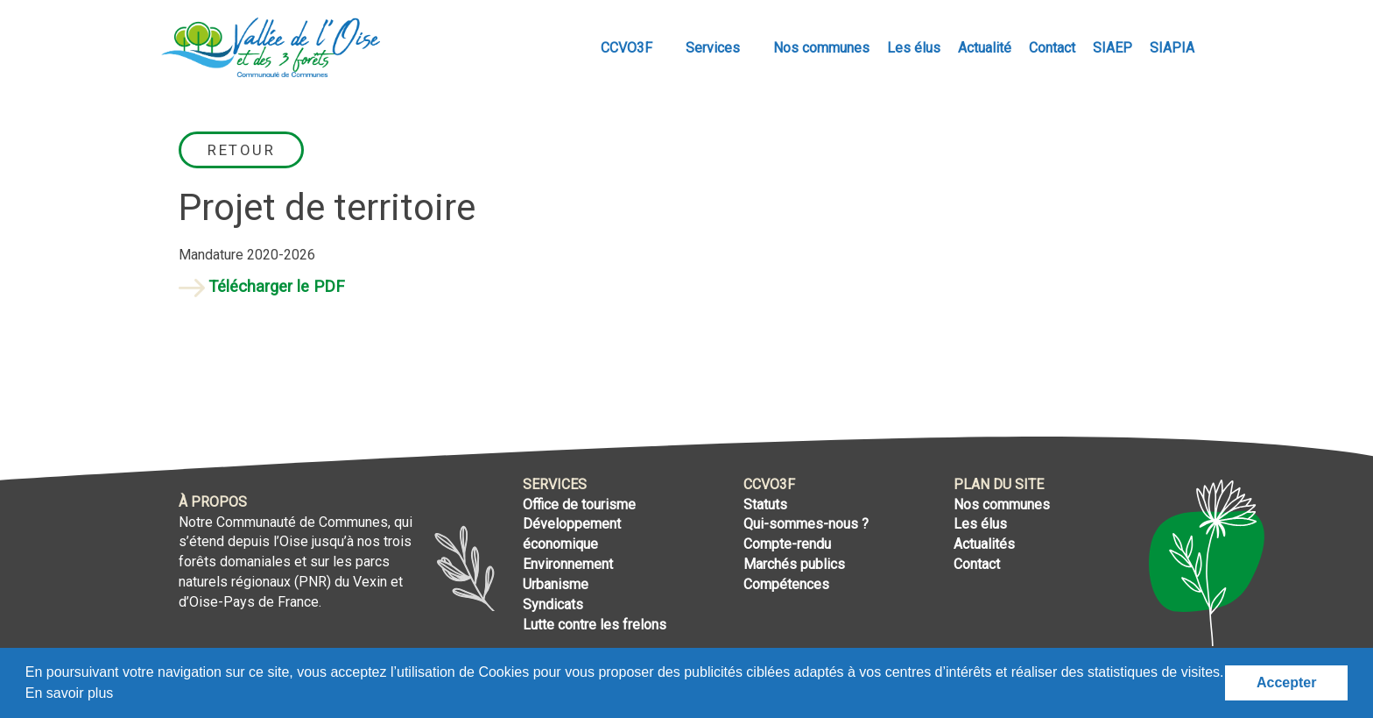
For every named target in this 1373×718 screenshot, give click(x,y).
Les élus (913, 47)
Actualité (984, 47)
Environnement (568, 564)
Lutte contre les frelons (594, 624)
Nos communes (821, 47)
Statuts (765, 504)
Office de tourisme (579, 504)
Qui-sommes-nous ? (806, 523)
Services (714, 47)
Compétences (786, 584)
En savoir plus (69, 693)
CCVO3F (628, 47)
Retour (241, 150)
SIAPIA (1172, 47)
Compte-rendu (787, 544)
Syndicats (553, 604)
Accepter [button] (1286, 682)
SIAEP (1112, 47)
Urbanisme (555, 584)
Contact (1052, 47)
